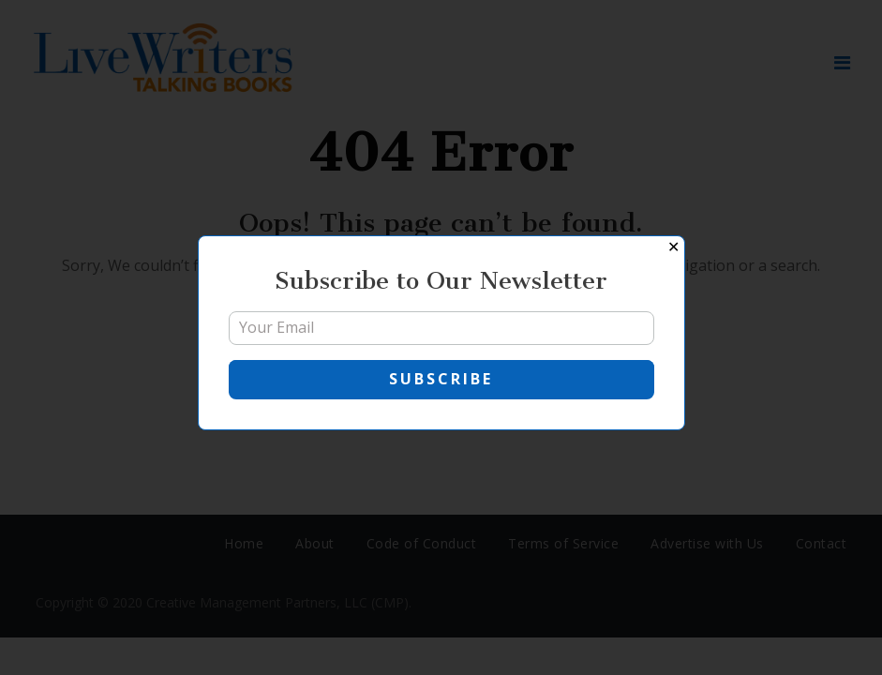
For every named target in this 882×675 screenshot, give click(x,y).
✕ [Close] (673, 247)
